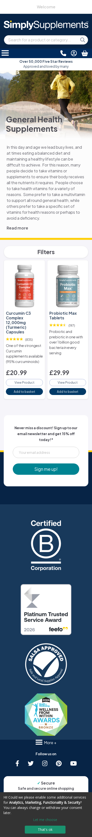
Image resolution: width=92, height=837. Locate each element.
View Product (24, 382)
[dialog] (46, 814)
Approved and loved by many (46, 63)
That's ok (45, 829)
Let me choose (45, 819)
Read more (17, 227)
